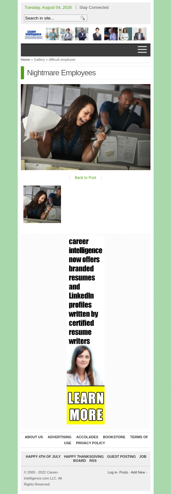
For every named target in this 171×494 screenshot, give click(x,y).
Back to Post (85, 177)
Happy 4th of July (43, 456)
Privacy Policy (90, 443)
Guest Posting (121, 456)
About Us (34, 437)
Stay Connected (94, 7)
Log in (112, 472)
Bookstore (114, 437)
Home (25, 59)
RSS (93, 460)
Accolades (87, 437)
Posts (123, 472)
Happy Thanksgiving (84, 456)
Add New (138, 472)
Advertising (59, 437)
